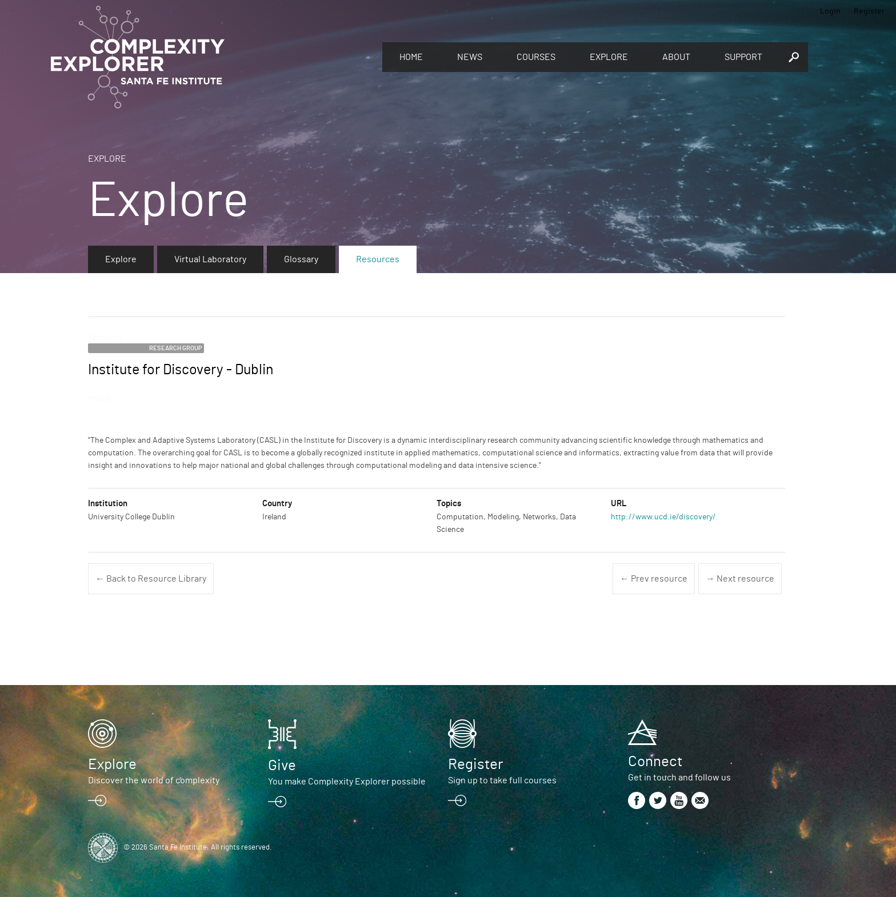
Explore (609, 57)
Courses (536, 57)
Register (869, 11)
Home (411, 57)
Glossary (301, 259)
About (676, 57)
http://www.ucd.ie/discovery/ (663, 517)
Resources (377, 259)
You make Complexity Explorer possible (347, 781)
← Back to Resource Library (150, 578)
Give (282, 765)
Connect (655, 761)
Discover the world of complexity (153, 780)
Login (830, 11)
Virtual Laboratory (210, 259)
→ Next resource (740, 578)
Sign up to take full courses (502, 780)
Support (743, 57)
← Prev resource (653, 578)
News (469, 57)
